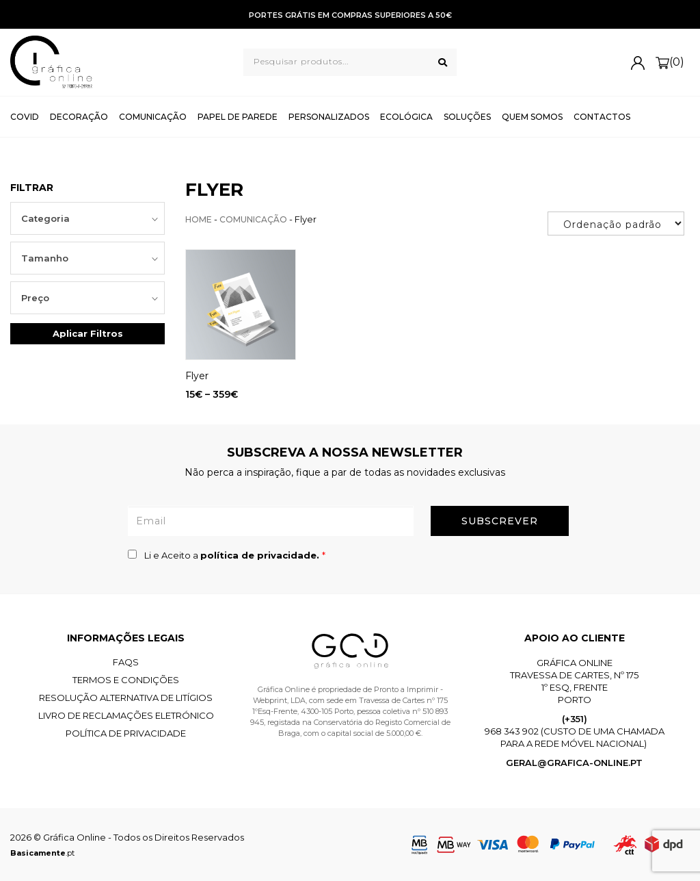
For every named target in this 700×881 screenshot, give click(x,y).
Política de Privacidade (126, 733)
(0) (670, 62)
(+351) (574, 718)
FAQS (126, 661)
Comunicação (253, 219)
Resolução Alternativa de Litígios (126, 697)
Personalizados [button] (328, 117)
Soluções (467, 117)
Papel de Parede (238, 117)
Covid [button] (24, 117)
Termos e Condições (125, 679)
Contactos (602, 117)
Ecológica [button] (406, 117)
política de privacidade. (261, 555)
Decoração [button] (79, 117)
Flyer (196, 375)
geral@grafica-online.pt (574, 762)
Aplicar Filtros (88, 333)
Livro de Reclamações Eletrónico (126, 715)
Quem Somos (532, 117)
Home (198, 219)
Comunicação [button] (153, 117)
